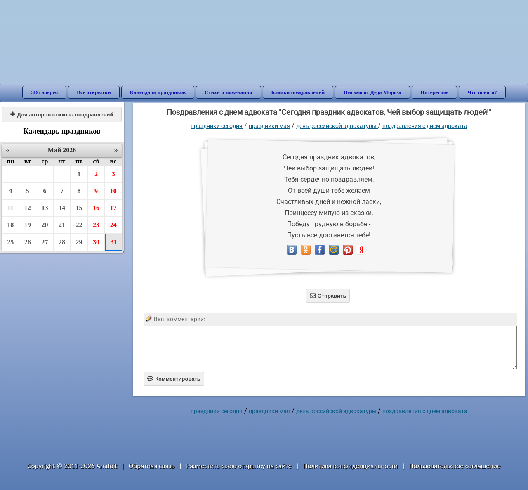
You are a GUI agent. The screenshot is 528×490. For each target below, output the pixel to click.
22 (79, 224)
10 (113, 190)
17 (113, 207)
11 (10, 207)
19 (27, 224)
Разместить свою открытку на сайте (239, 466)
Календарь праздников (158, 92)
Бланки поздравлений (298, 92)
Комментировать (173, 379)
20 (44, 224)
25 (10, 242)
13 (44, 207)
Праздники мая (269, 126)
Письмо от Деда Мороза (372, 92)
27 (44, 242)
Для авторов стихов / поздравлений (61, 114)
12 (27, 207)
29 (79, 242)
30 (96, 242)
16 (96, 207)
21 (62, 224)
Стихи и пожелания (228, 92)
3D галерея (44, 92)
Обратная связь (152, 466)
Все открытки (94, 92)
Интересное (434, 92)
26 (27, 242)
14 (62, 207)
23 (96, 224)
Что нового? (482, 92)
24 (113, 224)
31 (114, 242)
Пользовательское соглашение (454, 466)
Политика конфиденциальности (350, 466)
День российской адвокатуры (337, 126)
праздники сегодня (217, 126)
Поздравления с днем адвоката (424, 126)
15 (79, 207)
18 (10, 224)
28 (62, 242)
